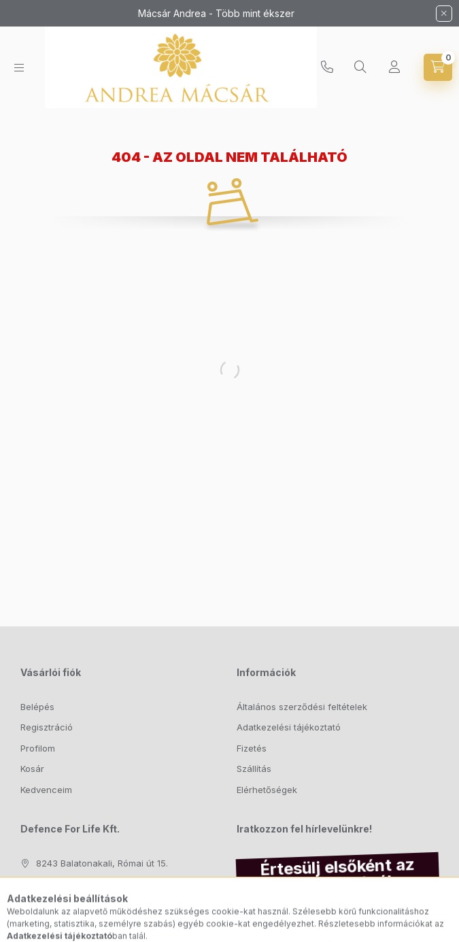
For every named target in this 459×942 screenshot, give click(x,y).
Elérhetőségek (267, 789)
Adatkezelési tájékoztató (289, 727)
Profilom (37, 748)
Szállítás (254, 768)
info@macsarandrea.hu (86, 904)
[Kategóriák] (19, 67)
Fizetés (252, 748)
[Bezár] (444, 13)
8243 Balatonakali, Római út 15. (102, 863)
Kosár (32, 768)
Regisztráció (46, 727)
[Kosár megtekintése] (438, 67)
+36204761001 (327, 67)
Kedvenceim (46, 789)
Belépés (37, 706)
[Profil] (394, 67)
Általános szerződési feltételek (302, 706)
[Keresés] (360, 67)
